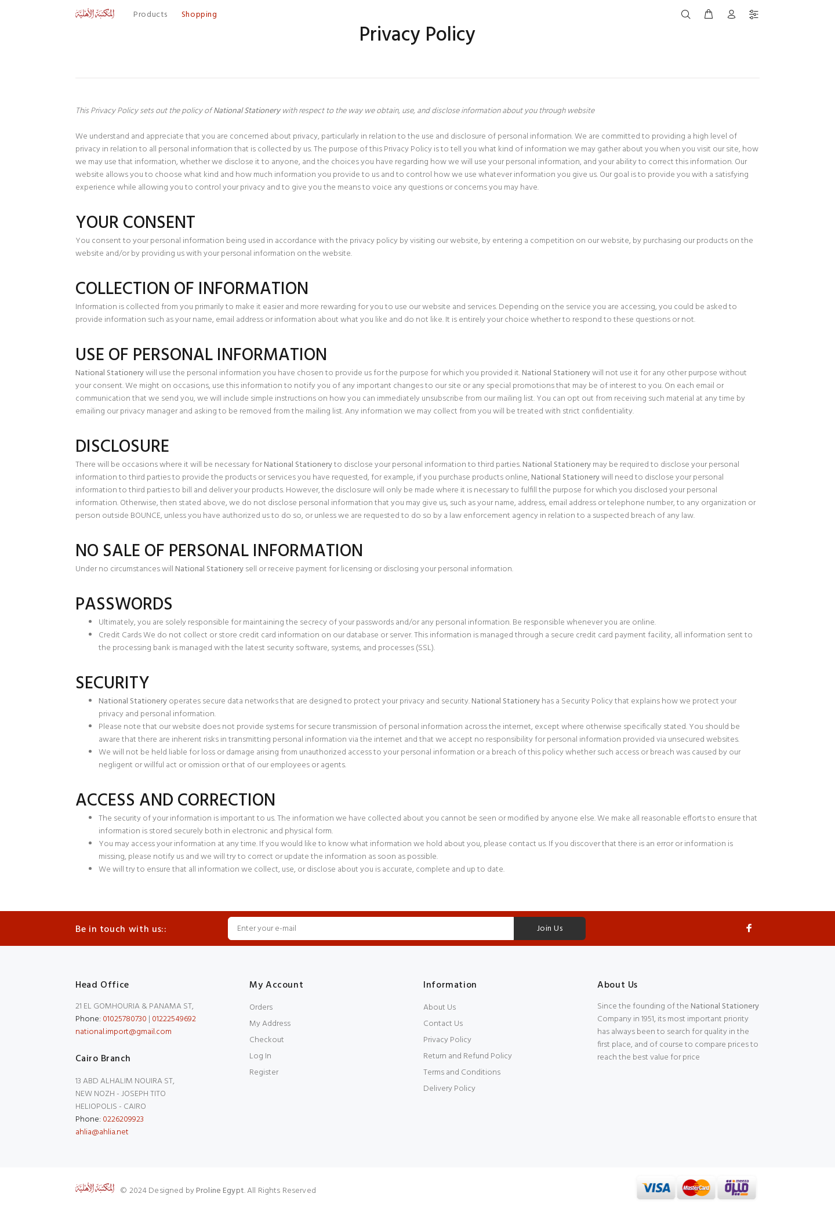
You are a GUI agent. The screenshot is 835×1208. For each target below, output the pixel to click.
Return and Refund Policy (467, 1056)
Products (150, 14)
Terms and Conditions (461, 1072)
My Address (270, 1024)
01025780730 (125, 1019)
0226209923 (123, 1119)
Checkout (266, 1040)
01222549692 (174, 1019)
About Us (439, 1007)
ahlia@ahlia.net (102, 1132)
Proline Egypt (220, 1191)
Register (263, 1072)
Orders (261, 1007)
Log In (260, 1056)
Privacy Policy (447, 1040)
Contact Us (443, 1024)
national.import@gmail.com (123, 1032)
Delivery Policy (449, 1088)
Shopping (199, 14)
